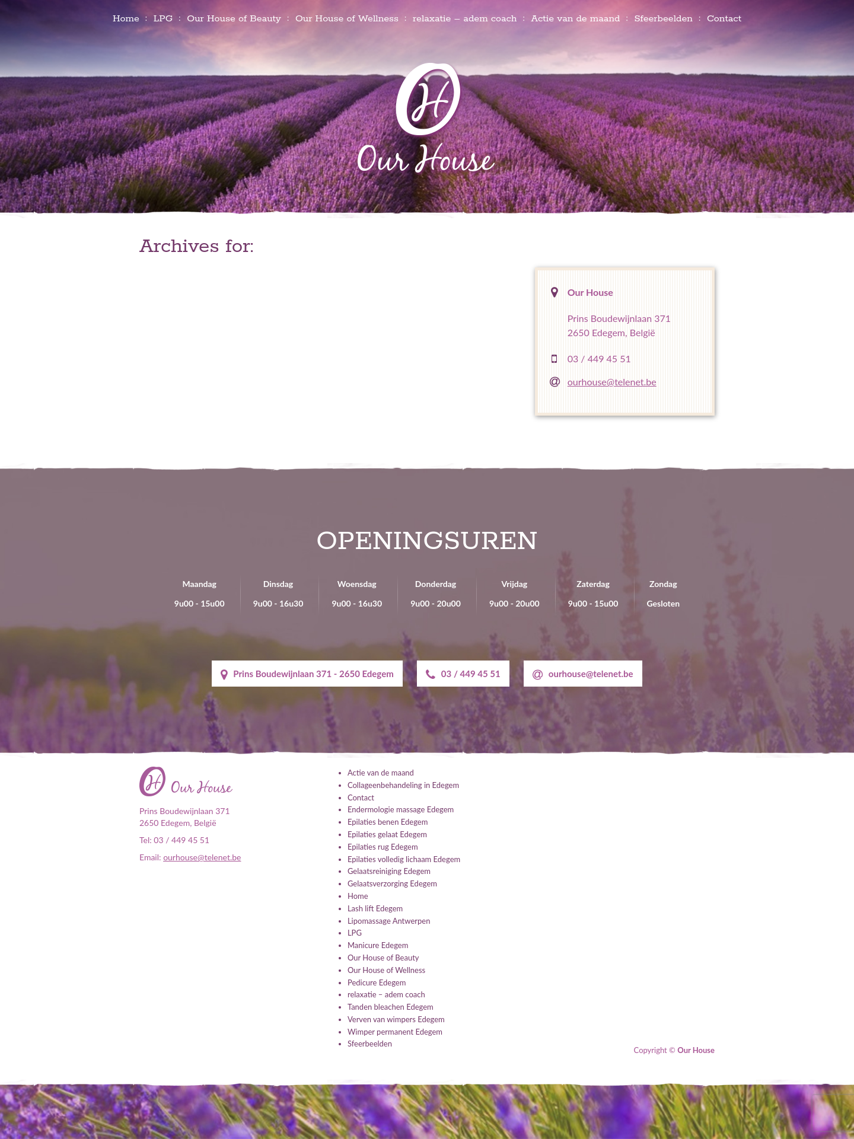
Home (126, 18)
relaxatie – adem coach (465, 18)
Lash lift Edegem (375, 908)
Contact (724, 18)
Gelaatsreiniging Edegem (389, 871)
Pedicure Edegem (377, 982)
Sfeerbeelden (663, 18)
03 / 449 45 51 (599, 358)
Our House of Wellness (347, 18)
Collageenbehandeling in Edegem (403, 785)
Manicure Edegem (378, 945)
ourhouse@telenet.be (612, 381)
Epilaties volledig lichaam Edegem (404, 859)
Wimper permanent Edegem (395, 1031)
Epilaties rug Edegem (383, 846)
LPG (163, 18)
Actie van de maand (575, 18)
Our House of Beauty (234, 18)
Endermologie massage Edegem (401, 809)
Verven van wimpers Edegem (396, 1019)
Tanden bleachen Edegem (391, 1007)
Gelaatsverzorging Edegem (392, 883)
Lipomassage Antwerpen (389, 921)
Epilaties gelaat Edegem (387, 834)
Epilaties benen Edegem (388, 822)
